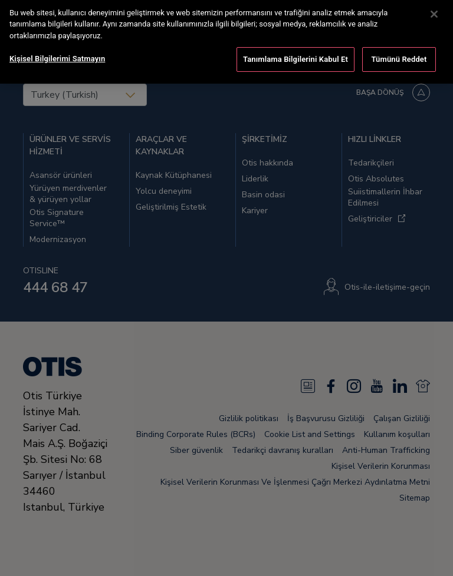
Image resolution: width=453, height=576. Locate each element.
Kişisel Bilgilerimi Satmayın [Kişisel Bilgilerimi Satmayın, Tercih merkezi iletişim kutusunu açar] (57, 49)
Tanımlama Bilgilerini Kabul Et (295, 49)
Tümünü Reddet (399, 49)
